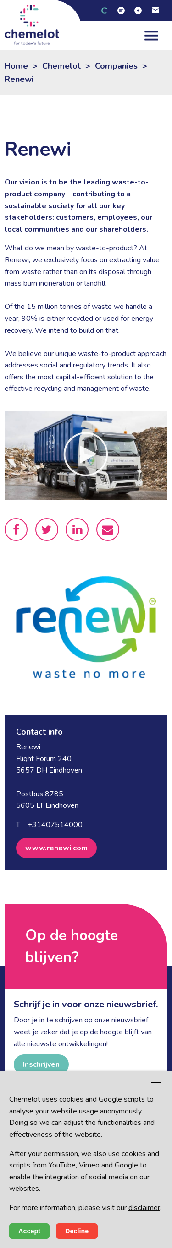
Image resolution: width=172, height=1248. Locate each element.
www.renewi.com (56, 848)
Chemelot (61, 65)
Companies (116, 65)
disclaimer (144, 1208)
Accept (29, 1231)
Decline (77, 1231)
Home (16, 65)
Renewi (19, 79)
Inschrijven (41, 1064)
